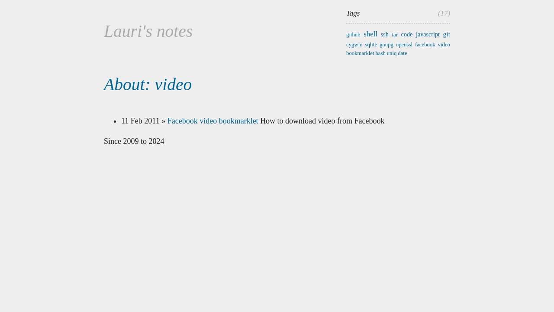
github (353, 35)
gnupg (386, 45)
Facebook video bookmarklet (212, 121)
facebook (425, 45)
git (446, 34)
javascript (428, 34)
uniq (392, 53)
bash (380, 53)
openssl (404, 45)
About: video (148, 84)
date (402, 53)
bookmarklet (360, 53)
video (444, 45)
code (407, 34)
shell (370, 34)
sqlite (371, 45)
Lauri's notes (148, 31)
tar (395, 35)
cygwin (354, 45)
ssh (385, 34)
